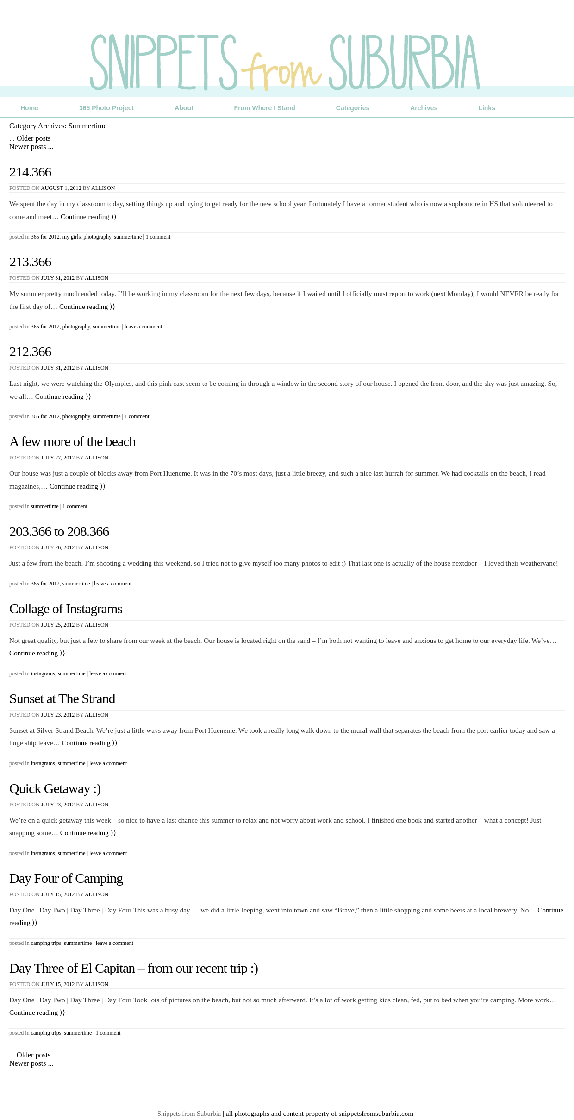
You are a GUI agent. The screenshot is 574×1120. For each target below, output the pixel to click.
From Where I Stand (264, 108)
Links (486, 108)
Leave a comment (143, 326)
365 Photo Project (106, 108)
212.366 (30, 351)
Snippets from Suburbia (189, 1113)
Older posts (29, 138)
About (184, 108)
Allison (103, 188)
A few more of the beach (72, 441)
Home (29, 108)
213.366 (30, 261)
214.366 (30, 171)
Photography (97, 236)
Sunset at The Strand (62, 698)
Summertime (128, 236)
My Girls (71, 236)
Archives (423, 108)
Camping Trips (46, 943)
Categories (352, 108)
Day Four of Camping (66, 878)
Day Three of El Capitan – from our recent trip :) (133, 967)
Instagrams (43, 673)
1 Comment (158, 236)
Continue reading (89, 216)
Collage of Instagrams (65, 608)
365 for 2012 (45, 236)
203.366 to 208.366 (59, 531)
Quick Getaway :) (54, 788)
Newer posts (31, 147)
